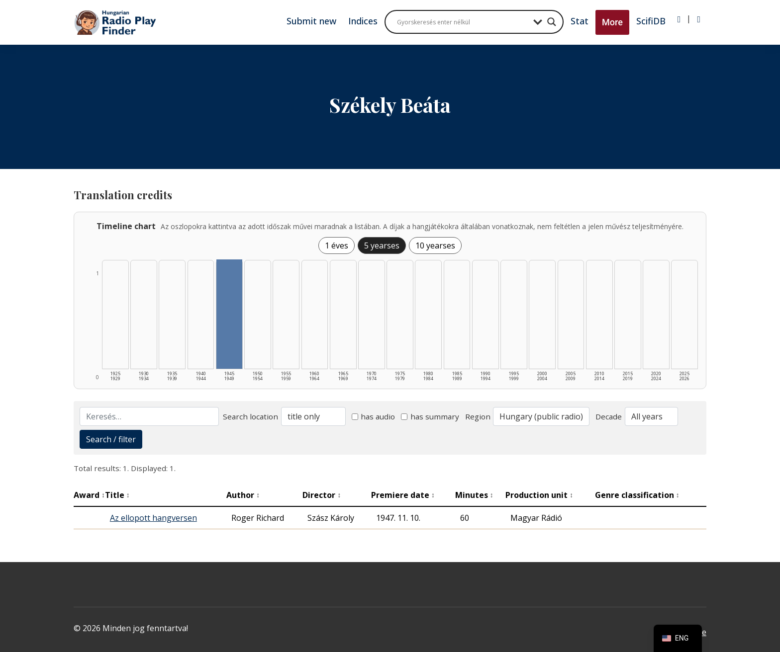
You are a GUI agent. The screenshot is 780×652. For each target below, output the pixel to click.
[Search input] (462, 22)
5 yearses (381, 245)
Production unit (539, 494)
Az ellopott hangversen (153, 517)
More (612, 22)
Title (117, 494)
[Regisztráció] (698, 19)
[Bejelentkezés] (679, 19)
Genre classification (637, 494)
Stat (579, 21)
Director (321, 494)
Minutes (474, 494)
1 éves (336, 245)
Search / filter (111, 439)
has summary (430, 416)
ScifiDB (651, 21)
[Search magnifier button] (552, 22)
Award (89, 494)
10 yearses (435, 245)
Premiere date (403, 494)
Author (243, 494)
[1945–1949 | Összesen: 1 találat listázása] (229, 314)
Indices (363, 21)
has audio (373, 416)
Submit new (311, 21)
